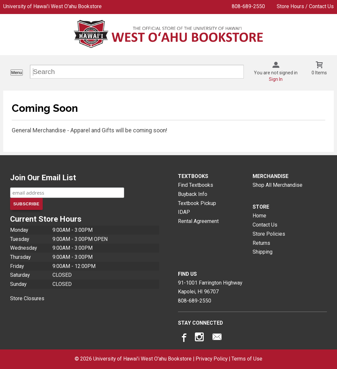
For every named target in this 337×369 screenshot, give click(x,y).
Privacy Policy (211, 359)
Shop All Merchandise (277, 185)
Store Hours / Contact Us (305, 6)
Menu (16, 72)
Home (259, 216)
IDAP (184, 212)
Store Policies (269, 234)
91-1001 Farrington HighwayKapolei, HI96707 (210, 287)
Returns (261, 243)
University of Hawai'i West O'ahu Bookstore (52, 6)
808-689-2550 (248, 6)
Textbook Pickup (197, 203)
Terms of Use (246, 359)
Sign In (276, 79)
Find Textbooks (195, 185)
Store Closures (27, 298)
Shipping (262, 252)
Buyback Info (192, 194)
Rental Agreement (198, 221)
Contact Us (265, 225)
